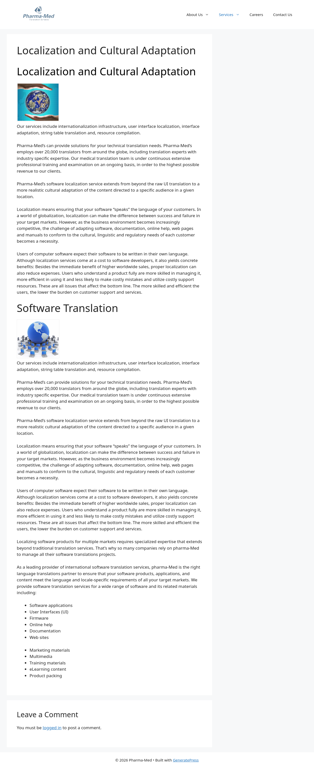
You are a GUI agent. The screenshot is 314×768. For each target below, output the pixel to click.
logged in (52, 727)
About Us (200, 14)
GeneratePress (186, 759)
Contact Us (282, 14)
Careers (256, 14)
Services (231, 14)
